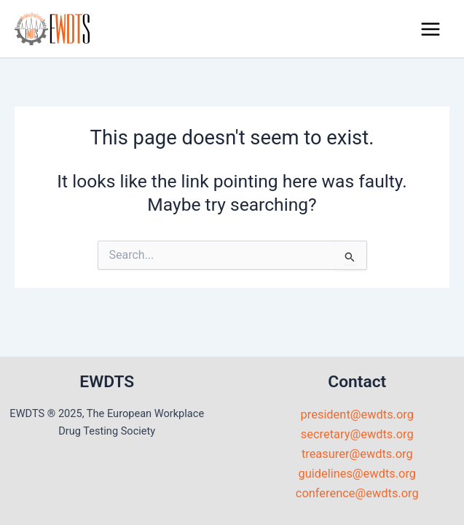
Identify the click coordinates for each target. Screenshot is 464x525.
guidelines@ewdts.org (357, 474)
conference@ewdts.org (357, 493)
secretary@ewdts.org (357, 434)
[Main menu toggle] (430, 28)
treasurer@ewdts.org (357, 454)
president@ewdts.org (357, 414)
